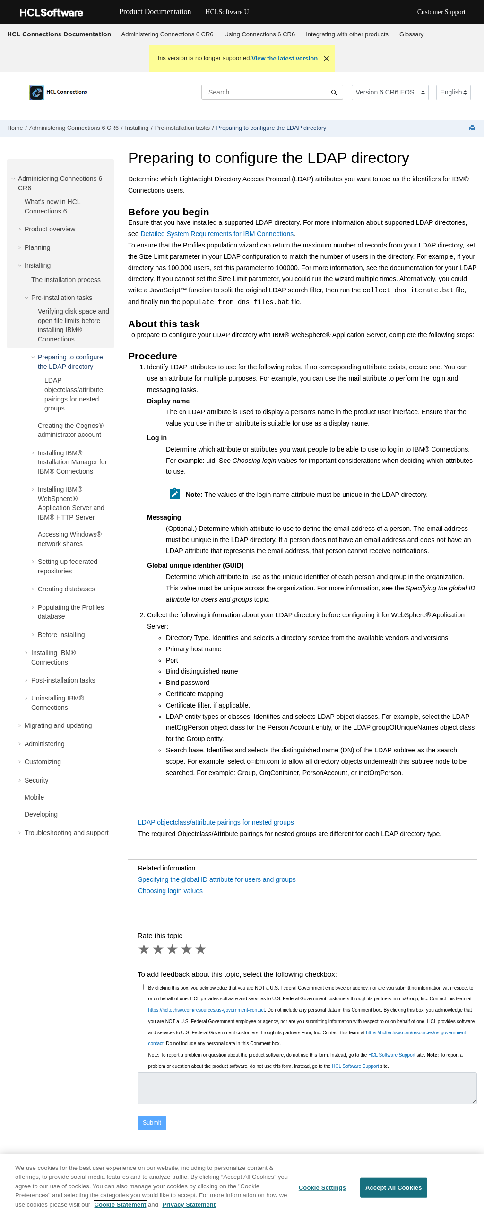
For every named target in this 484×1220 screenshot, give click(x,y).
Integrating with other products (347, 34)
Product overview (50, 229)
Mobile (34, 797)
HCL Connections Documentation (59, 34)
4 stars (187, 949)
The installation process (66, 279)
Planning (38, 247)
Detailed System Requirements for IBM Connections (217, 234)
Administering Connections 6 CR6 (167, 34)
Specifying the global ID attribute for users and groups (217, 879)
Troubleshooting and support (67, 832)
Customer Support (441, 12)
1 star (145, 949)
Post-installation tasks (63, 680)
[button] (14, 178)
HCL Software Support (391, 1055)
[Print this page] (473, 128)
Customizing (43, 762)
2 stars (159, 949)
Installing (137, 128)
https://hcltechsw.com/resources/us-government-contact (206, 1010)
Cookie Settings (322, 1192)
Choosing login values (170, 891)
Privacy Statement (189, 1209)
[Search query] (272, 92)
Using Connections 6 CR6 (260, 34)
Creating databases (66, 589)
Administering (45, 744)
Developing (41, 814)
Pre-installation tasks (182, 128)
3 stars (173, 949)
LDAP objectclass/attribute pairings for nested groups (216, 822)
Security (37, 780)
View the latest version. (285, 58)
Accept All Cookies (393, 1192)
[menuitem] (167, 34)
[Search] (334, 92)
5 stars (201, 949)
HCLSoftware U (227, 12)
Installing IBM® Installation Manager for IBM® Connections (72, 462)
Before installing (61, 635)
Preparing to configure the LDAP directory (271, 128)
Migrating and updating (58, 725)
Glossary (411, 34)
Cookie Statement (121, 1209)
